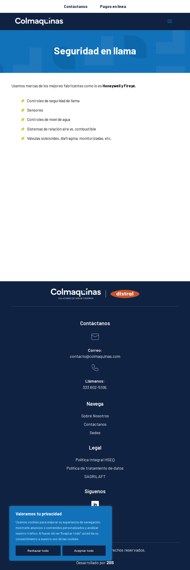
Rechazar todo (38, 550)
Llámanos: (95, 381)
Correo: (95, 350)
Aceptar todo (84, 550)
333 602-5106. (95, 387)
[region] (60, 533)
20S (110, 562)
